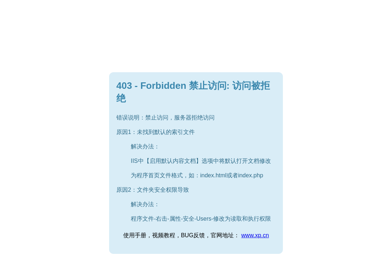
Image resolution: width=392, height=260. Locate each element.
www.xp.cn (255, 235)
